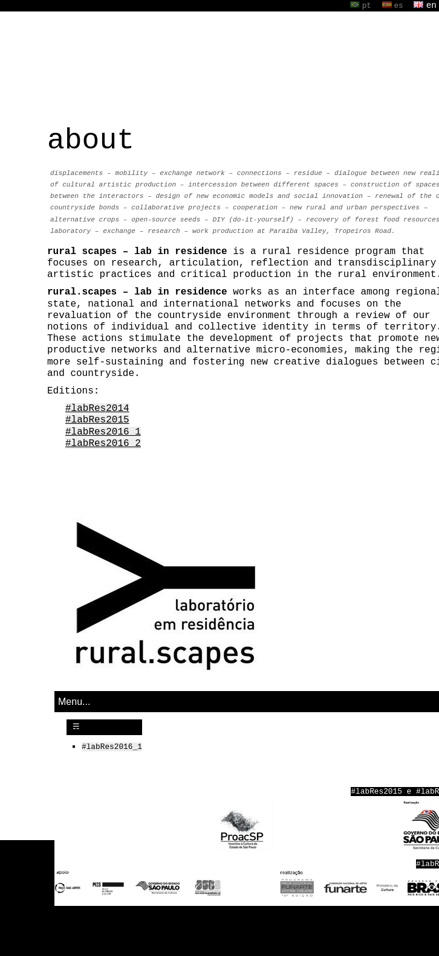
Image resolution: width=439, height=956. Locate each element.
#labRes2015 (97, 420)
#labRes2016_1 (103, 432)
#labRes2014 (97, 409)
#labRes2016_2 (103, 444)
